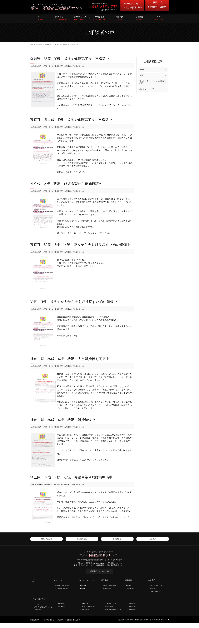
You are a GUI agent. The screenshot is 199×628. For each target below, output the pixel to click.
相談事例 (129, 589)
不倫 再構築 (62, 607)
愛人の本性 (86, 607)
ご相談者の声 (51, 44)
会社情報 (153, 592)
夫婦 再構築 (39, 614)
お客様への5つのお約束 (64, 592)
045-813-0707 (100, 564)
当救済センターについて (64, 589)
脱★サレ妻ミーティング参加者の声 (152, 82)
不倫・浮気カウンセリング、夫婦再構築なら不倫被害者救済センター (99, 567)
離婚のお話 (133, 607)
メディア (38, 607)
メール (142, 69)
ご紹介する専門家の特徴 (111, 589)
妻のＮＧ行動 (110, 609)
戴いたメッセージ (146, 89)
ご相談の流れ (83, 589)
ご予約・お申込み (156, 595)
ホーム (34, 582)
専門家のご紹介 (108, 592)
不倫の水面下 (133, 612)
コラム (34, 585)
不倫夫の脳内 (133, 609)
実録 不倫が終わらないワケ (115, 613)
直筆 (141, 75)
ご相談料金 (83, 592)
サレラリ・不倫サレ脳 (89, 609)
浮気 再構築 (62, 609)
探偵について (86, 612)
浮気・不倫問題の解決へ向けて (44, 610)
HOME (32, 44)
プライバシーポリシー (157, 589)
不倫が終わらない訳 (112, 607)
